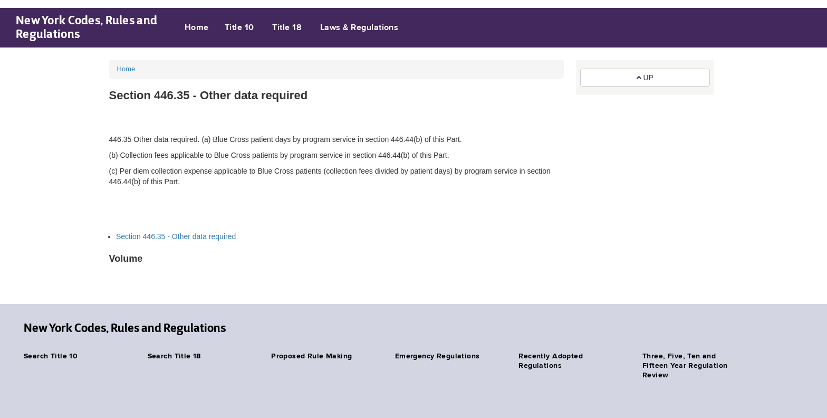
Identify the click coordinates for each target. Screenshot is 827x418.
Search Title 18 (174, 356)
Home (197, 28)
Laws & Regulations (359, 28)
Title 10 (239, 28)
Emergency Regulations (437, 356)
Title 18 (287, 28)
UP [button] (645, 77)
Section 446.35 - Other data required (176, 236)
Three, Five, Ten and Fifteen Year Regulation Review (685, 366)
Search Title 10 (51, 356)
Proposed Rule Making (311, 356)
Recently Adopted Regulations (550, 361)
